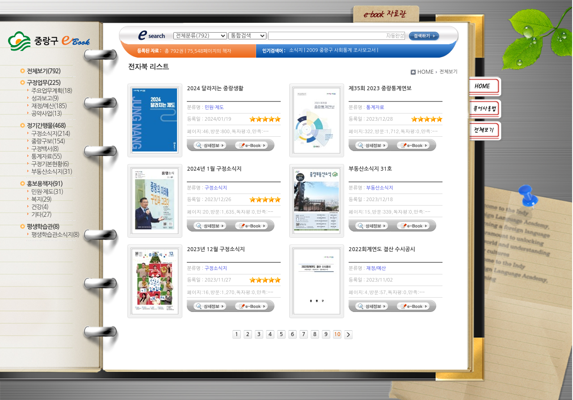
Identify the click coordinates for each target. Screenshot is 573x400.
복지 (41, 199)
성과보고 (45, 98)
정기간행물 (46, 126)
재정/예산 (49, 106)
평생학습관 (43, 227)
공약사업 (46, 114)
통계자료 (46, 157)
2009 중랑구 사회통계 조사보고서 (341, 50)
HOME (425, 72)
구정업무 (43, 83)
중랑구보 (48, 141)
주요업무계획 (51, 91)
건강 (39, 207)
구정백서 (45, 149)
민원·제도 (47, 192)
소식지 (296, 50)
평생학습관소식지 (55, 235)
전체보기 (43, 71)
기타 (41, 215)
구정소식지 (50, 134)
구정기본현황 (50, 164)
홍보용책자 (45, 184)
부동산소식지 (51, 172)
